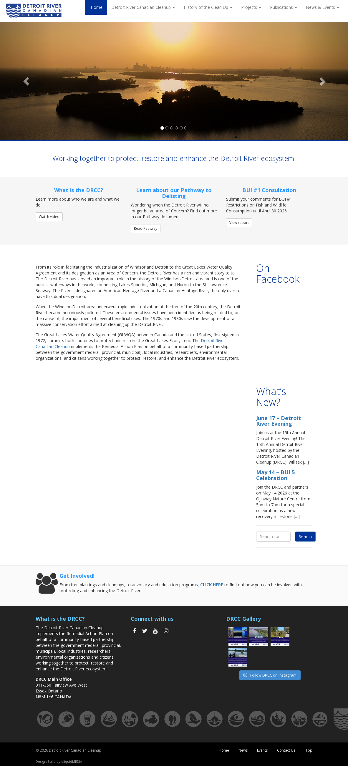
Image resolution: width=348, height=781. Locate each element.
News (243, 750)
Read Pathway (145, 228)
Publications (283, 7)
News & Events (322, 7)
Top (308, 750)
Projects (251, 7)
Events (262, 750)
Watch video (49, 216)
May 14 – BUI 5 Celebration (275, 475)
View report (239, 222)
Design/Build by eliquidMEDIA (59, 761)
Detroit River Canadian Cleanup (143, 7)
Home (96, 7)
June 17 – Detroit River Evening (278, 420)
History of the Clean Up (208, 7)
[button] (26, 81)
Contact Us (286, 750)
